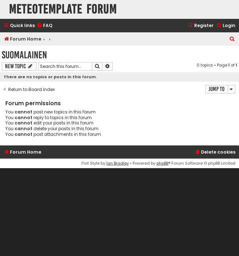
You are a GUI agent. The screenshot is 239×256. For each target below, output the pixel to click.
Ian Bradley (117, 163)
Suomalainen (24, 54)
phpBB (162, 163)
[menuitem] (44, 26)
